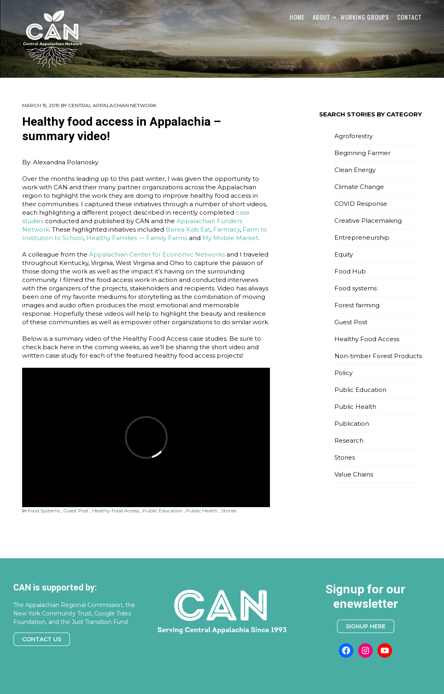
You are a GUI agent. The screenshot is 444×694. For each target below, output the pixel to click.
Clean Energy (355, 170)
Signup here (366, 626)
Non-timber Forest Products (378, 356)
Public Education (163, 511)
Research (348, 440)
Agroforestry (353, 136)
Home (297, 16)
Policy (343, 373)
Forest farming (357, 305)
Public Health (202, 511)
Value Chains (353, 474)
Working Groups (364, 16)
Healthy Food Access (115, 511)
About (321, 16)
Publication (351, 423)
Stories (229, 511)
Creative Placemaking (368, 220)
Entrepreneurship (361, 237)
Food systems (44, 511)
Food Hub (350, 271)
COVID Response (360, 203)
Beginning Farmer (362, 153)
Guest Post (76, 511)
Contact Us (41, 639)
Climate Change (359, 187)
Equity (343, 254)
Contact (409, 16)
